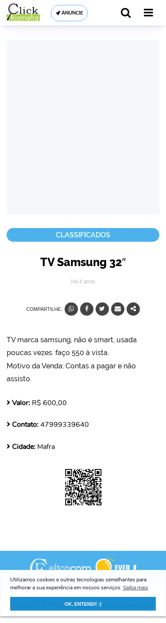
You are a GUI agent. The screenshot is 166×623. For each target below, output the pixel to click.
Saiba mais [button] (135, 587)
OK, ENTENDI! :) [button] (83, 604)
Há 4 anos (83, 282)
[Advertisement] (83, 127)
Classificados (83, 235)
